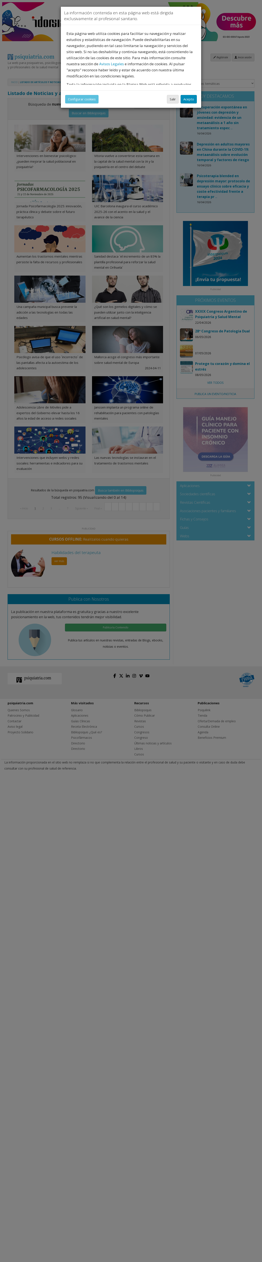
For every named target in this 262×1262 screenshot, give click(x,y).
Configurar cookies (82, 99)
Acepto (188, 99)
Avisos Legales (111, 63)
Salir (173, 99)
